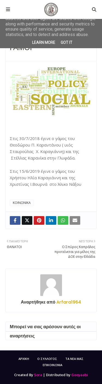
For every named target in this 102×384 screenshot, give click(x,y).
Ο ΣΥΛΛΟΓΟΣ (47, 359)
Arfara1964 (68, 302)
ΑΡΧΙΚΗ (23, 359)
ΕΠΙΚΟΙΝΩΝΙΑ (52, 365)
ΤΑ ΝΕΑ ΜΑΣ (74, 359)
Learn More (43, 42)
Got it (66, 42)
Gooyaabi (79, 374)
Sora (38, 374)
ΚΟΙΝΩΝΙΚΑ (22, 202)
